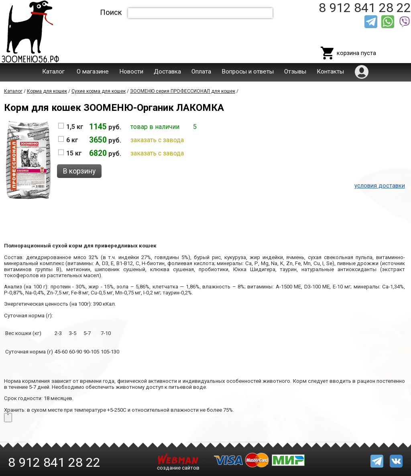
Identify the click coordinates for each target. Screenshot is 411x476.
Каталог (53, 71)
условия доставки (379, 185)
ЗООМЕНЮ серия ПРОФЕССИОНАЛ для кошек (182, 91)
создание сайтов (178, 468)
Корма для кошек (47, 91)
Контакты (330, 71)
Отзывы (295, 71)
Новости (131, 71)
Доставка (167, 71)
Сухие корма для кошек (98, 91)
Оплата (201, 71)
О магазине (93, 71)
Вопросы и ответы (248, 71)
